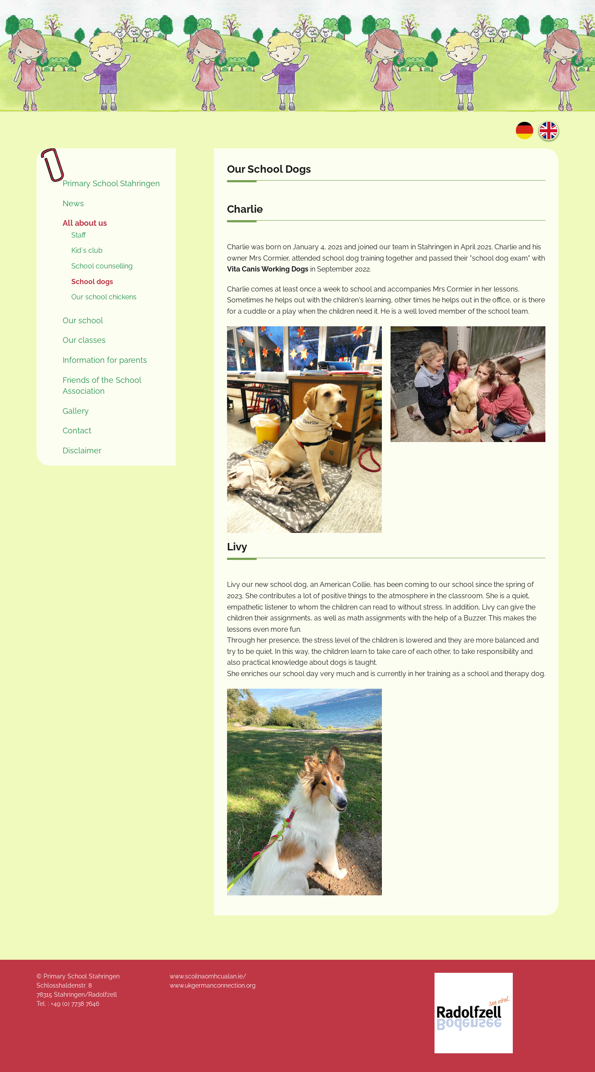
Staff (78, 235)
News (73, 203)
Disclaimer (82, 450)
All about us (85, 223)
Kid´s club (87, 250)
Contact (77, 430)
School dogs (92, 282)
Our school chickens (104, 297)
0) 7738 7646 (81, 1003)
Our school (83, 320)
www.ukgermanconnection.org (213, 985)
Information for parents (105, 360)
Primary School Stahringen (111, 183)
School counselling (102, 266)
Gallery (76, 410)
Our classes (84, 340)
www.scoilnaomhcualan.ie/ (208, 976)
